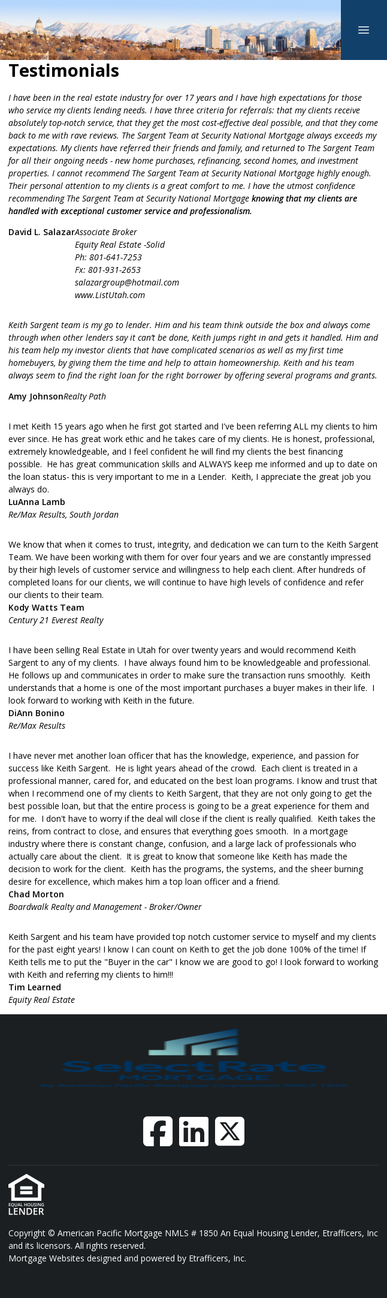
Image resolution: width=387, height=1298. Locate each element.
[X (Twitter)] (229, 1131)
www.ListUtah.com (110, 295)
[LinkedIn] (193, 1131)
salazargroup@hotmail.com (127, 282)
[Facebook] (158, 1131)
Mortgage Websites (47, 1258)
